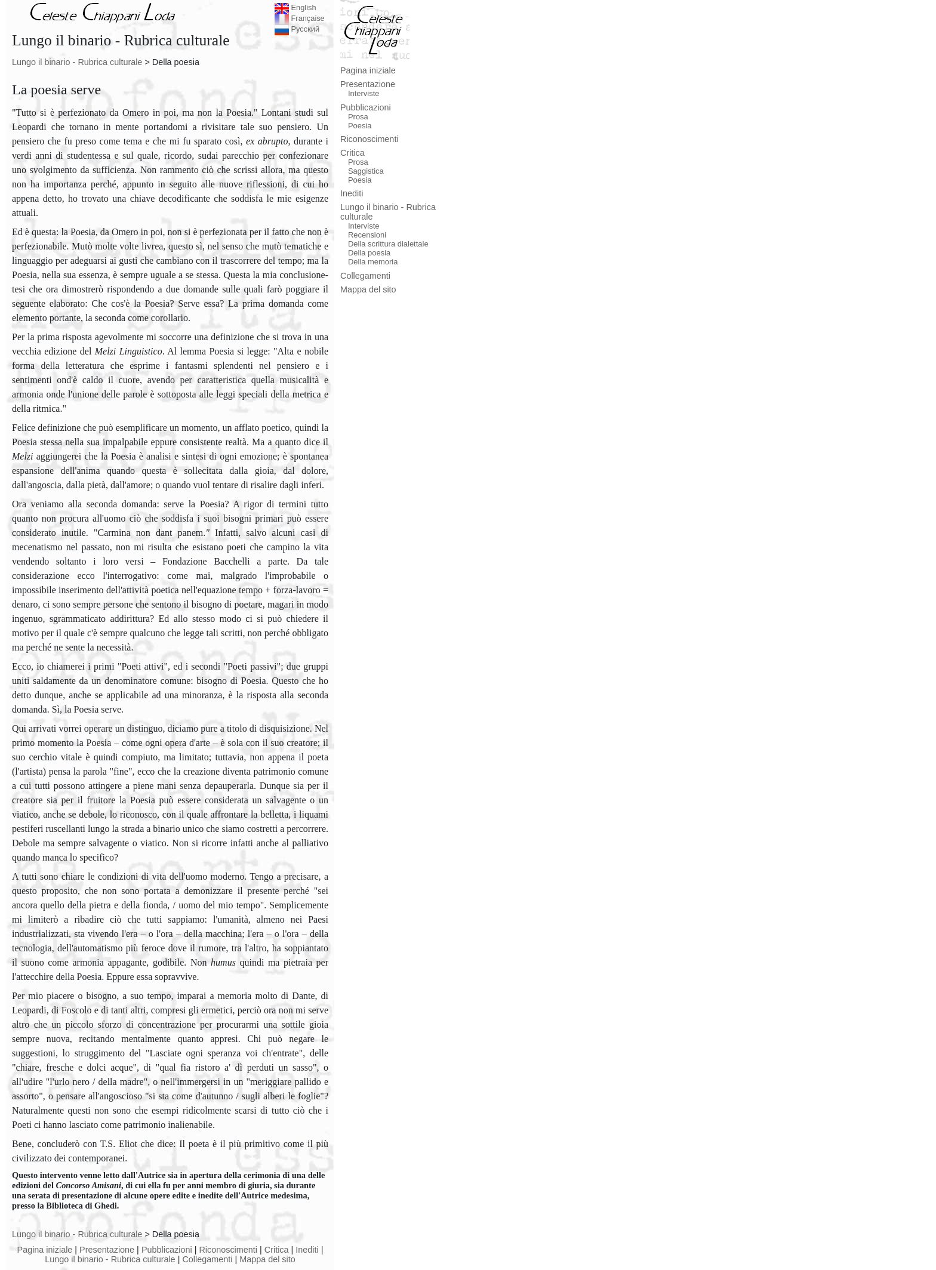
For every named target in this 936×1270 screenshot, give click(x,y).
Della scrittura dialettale (388, 243)
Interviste (364, 93)
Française (300, 18)
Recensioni (367, 234)
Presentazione (106, 1249)
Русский (297, 28)
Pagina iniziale (45, 1249)
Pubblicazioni (166, 1249)
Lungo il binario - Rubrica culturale (77, 62)
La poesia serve (56, 89)
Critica (276, 1249)
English (295, 7)
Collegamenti (207, 1259)
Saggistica (366, 171)
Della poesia (369, 252)
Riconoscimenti (228, 1249)
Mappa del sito (267, 1259)
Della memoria (373, 261)
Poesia (360, 125)
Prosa (358, 116)
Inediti (306, 1249)
